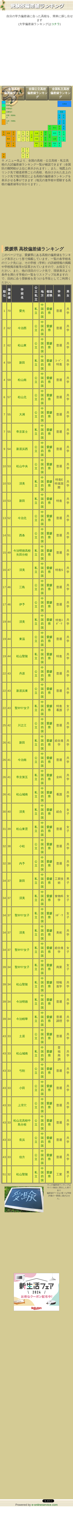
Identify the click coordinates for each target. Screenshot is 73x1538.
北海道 (64, 104)
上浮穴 (22, 1105)
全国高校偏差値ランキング (14, 92)
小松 (22, 846)
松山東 (22, 345)
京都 (36, 133)
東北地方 (9, 102)
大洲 (22, 414)
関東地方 (9, 105)
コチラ (55, 24)
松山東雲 (22, 829)
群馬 (54, 133)
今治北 (22, 518)
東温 (22, 639)
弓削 (22, 1070)
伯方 (22, 1157)
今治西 (22, 328)
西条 (22, 535)
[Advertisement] (28, 57)
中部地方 (9, 108)
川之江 (22, 725)
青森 (61, 112)
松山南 (22, 379)
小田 (22, 1088)
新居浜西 (22, 449)
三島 (22, 587)
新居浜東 (22, 690)
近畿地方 (9, 112)
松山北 (22, 397)
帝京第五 (22, 777)
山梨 (54, 139)
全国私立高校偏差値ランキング (60, 92)
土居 (22, 1036)
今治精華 (22, 1018)
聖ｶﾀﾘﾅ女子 (22, 708)
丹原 (22, 673)
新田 (22, 362)
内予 (22, 863)
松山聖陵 (22, 656)
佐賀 (8, 133)
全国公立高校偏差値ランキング (37, 92)
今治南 (22, 759)
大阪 (36, 139)
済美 (22, 483)
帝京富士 (22, 431)
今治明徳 (22, 1001)
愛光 (22, 310)
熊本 (8, 139)
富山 (54, 127)
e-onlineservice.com (45, 1504)
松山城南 (22, 794)
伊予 (22, 604)
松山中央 (22, 466)
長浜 (22, 1139)
